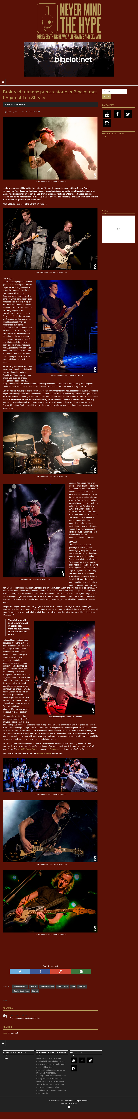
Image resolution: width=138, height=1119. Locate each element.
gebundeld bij (53, 749)
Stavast (35, 991)
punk (73, 986)
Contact (6, 1058)
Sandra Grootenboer (21, 991)
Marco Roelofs (62, 986)
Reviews (20, 104)
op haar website (44, 753)
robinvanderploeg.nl (69, 1103)
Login (5, 1033)
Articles (10, 104)
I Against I (33, 986)
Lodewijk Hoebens (47, 986)
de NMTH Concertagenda (28, 749)
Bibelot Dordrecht (20, 986)
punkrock (82, 986)
